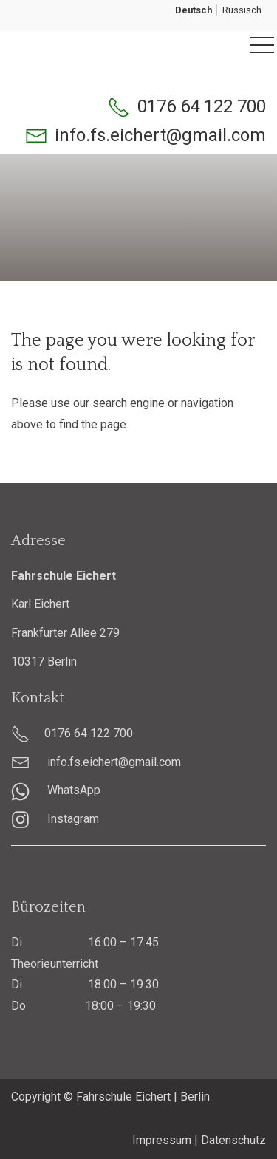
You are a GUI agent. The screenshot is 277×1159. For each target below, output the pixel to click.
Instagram (55, 819)
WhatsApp (55, 790)
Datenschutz (233, 1140)
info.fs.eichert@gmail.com (160, 135)
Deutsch (193, 10)
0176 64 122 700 (201, 106)
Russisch (241, 10)
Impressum (161, 1140)
